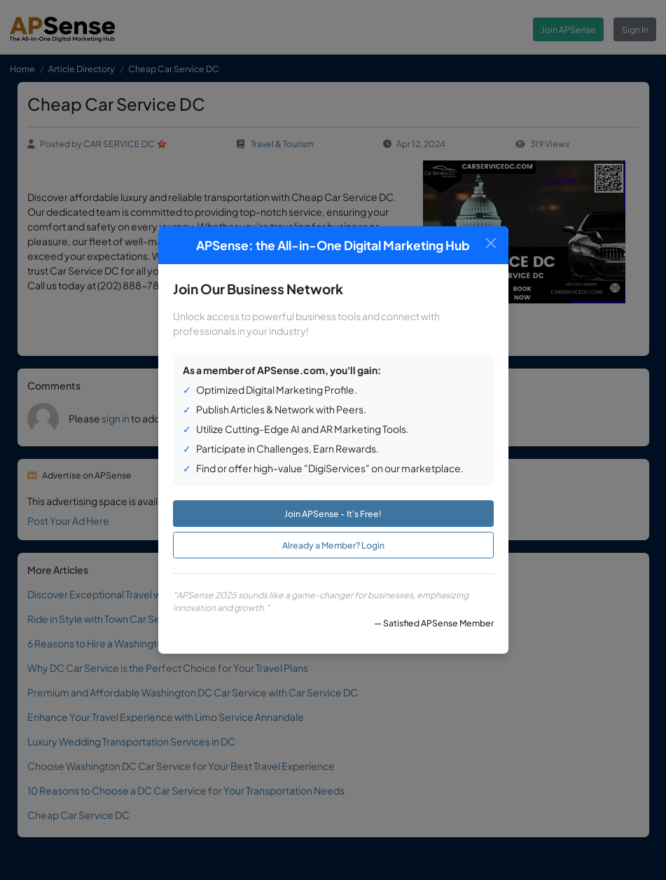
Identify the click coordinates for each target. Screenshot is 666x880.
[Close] (491, 243)
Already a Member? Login (333, 545)
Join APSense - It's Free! (333, 513)
